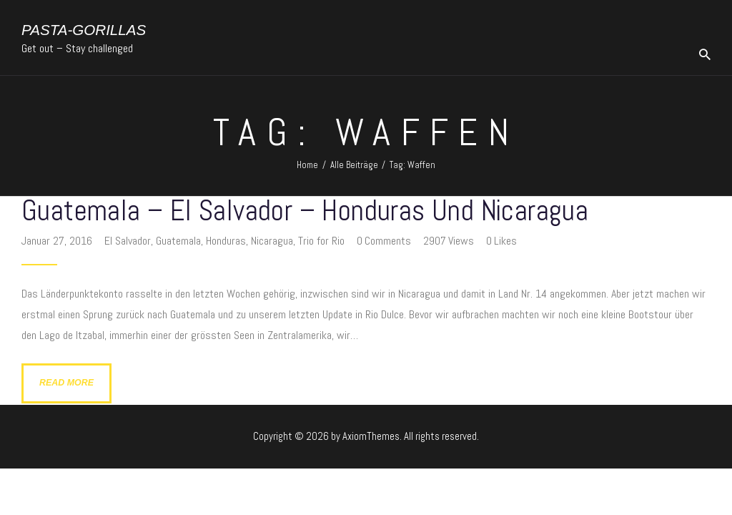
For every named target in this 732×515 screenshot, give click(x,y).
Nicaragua (272, 240)
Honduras (226, 240)
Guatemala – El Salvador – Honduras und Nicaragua (304, 211)
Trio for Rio (321, 240)
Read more (66, 383)
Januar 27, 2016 (58, 240)
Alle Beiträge (354, 165)
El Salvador (127, 240)
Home (307, 165)
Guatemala (178, 240)
